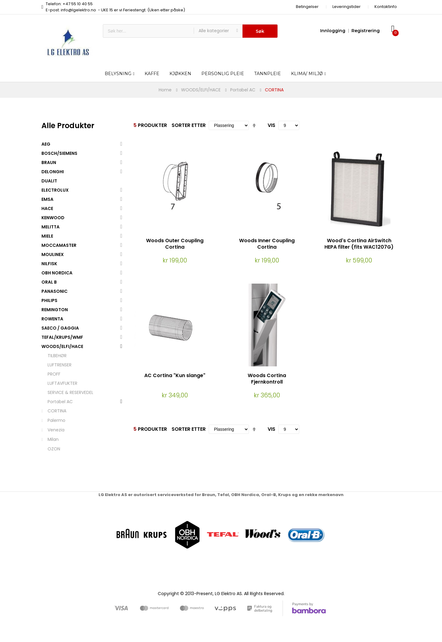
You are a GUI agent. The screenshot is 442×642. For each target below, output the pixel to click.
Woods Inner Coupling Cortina (267, 243)
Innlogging (332, 30)
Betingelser (307, 7)
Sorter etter (189, 125)
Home (165, 90)
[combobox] (148, 31)
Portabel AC (242, 90)
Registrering (365, 30)
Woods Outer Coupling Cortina (175, 243)
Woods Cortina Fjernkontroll (267, 378)
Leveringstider (346, 7)
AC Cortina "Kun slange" (174, 375)
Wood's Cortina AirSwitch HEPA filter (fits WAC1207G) (359, 243)
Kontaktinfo (385, 7)
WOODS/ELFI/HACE (201, 90)
